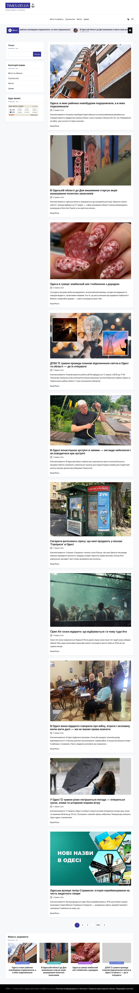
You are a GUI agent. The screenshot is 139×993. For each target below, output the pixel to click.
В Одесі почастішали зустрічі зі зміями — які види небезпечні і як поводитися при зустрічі (90, 452)
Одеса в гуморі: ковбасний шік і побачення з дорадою (84, 284)
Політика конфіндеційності (67, 988)
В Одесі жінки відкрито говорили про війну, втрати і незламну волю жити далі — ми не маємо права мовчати (90, 727)
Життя (11, 83)
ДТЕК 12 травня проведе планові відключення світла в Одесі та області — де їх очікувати (89, 365)
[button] (104, 925)
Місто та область (15, 73)
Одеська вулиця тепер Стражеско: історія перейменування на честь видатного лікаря (90, 892)
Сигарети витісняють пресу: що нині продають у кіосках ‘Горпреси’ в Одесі (86, 542)
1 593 (98, 925)
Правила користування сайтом (102, 988)
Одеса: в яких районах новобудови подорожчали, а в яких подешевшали (46, 29)
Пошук (11, 45)
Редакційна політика (124, 988)
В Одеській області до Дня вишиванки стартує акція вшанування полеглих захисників (83, 192)
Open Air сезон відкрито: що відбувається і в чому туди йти (88, 631)
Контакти (83, 988)
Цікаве (11, 88)
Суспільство (13, 78)
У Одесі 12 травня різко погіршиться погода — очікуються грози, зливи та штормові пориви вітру (87, 801)
